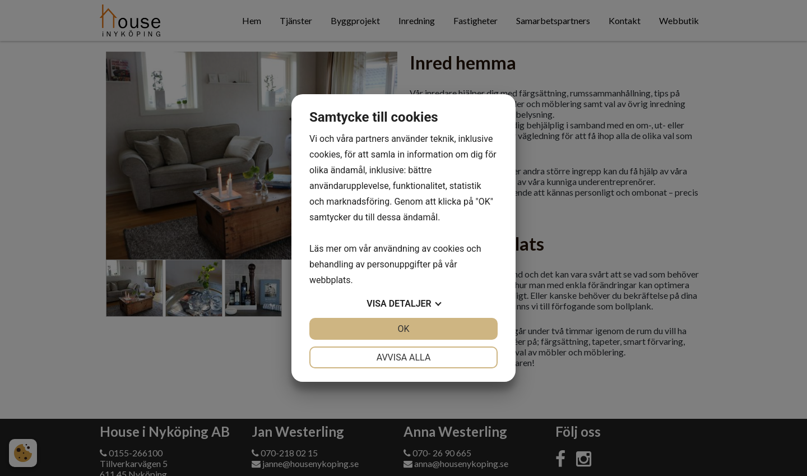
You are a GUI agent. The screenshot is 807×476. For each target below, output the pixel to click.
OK (403, 329)
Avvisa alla (404, 357)
